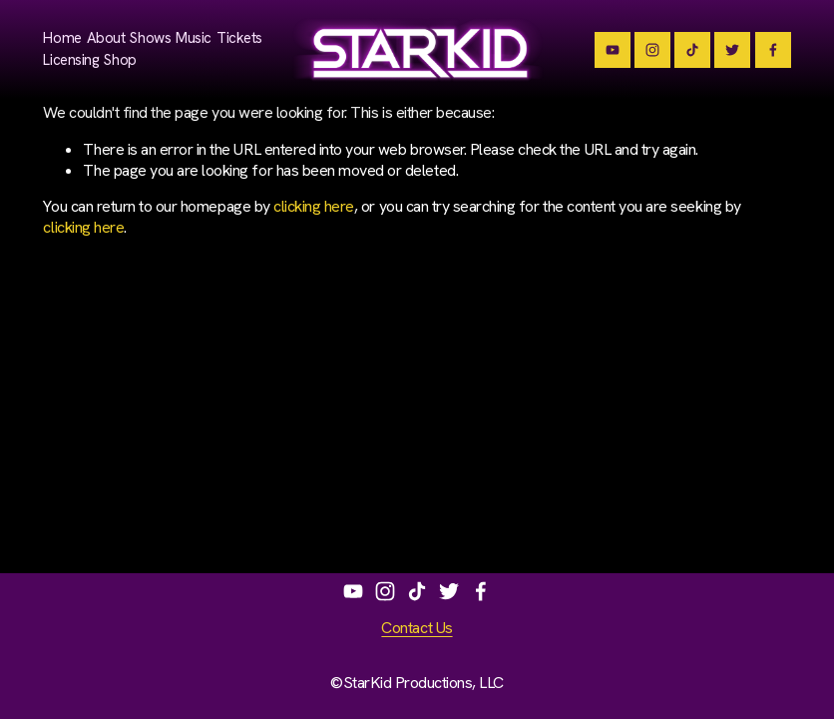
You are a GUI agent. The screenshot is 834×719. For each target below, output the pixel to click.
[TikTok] (692, 50)
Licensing (71, 60)
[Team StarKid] (612, 50)
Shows (150, 38)
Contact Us (416, 628)
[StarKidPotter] (773, 50)
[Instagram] (652, 50)
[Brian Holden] (732, 50)
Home (62, 38)
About (106, 38)
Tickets (239, 38)
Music (193, 38)
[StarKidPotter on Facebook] (481, 591)
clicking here (313, 206)
